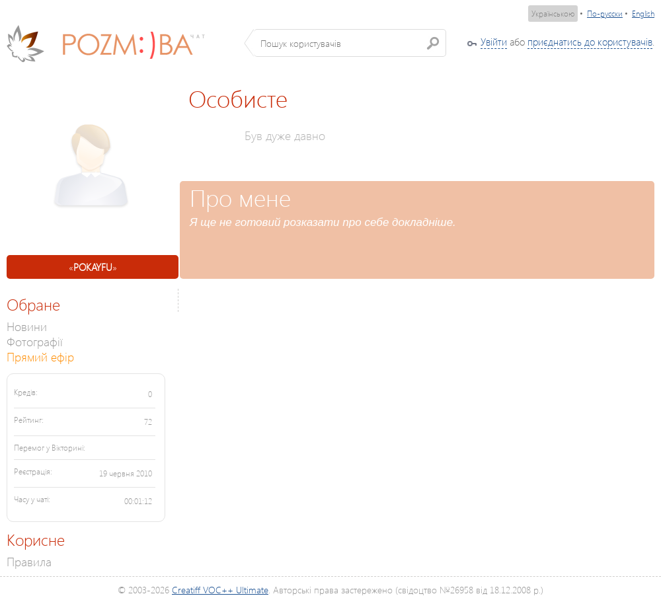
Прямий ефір (40, 356)
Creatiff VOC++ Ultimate (220, 589)
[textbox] (350, 43)
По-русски (605, 14)
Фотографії (35, 341)
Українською (552, 14)
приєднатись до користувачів (589, 41)
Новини (27, 326)
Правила (29, 561)
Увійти (494, 41)
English (643, 14)
